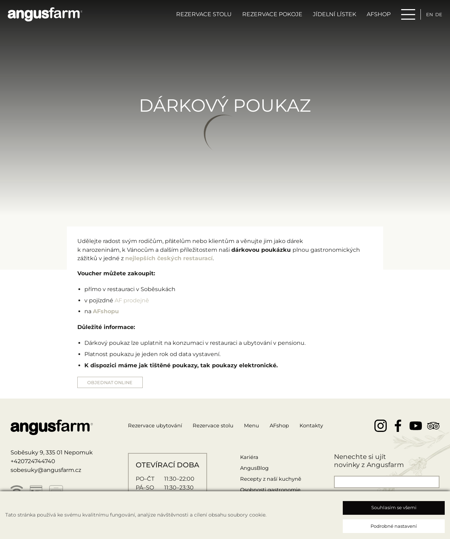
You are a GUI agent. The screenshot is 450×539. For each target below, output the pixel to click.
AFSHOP (373, 16)
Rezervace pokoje (267, 16)
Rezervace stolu (198, 16)
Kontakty (325, 426)
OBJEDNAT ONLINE (112, 383)
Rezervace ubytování (157, 426)
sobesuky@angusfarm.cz (46, 471)
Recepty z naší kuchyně (270, 479)
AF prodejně (132, 300)
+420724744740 (33, 462)
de (435, 16)
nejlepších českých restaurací (169, 258)
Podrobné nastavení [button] (394, 526)
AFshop (290, 426)
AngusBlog (252, 469)
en (424, 16)
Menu (261, 426)
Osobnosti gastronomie (270, 490)
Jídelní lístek (329, 16)
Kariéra (246, 458)
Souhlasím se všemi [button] (394, 507)
